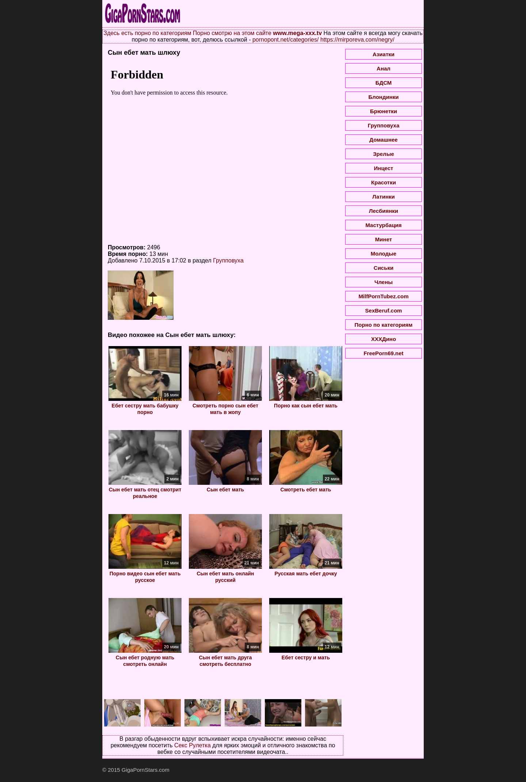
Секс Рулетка (192, 745)
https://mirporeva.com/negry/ (357, 40)
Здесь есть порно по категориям (147, 33)
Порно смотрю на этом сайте (232, 33)
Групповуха (228, 260)
